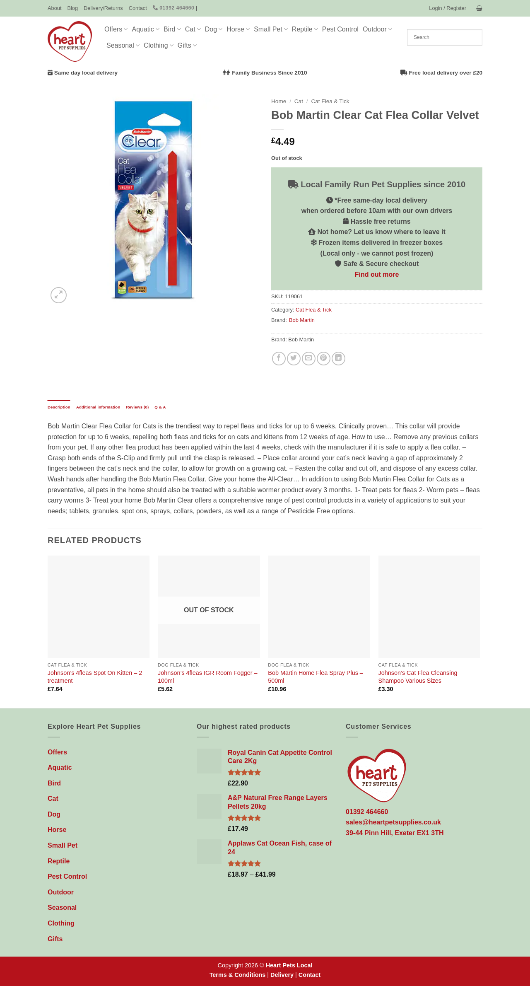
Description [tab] (59, 407)
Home (278, 101)
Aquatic (145, 29)
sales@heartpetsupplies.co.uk (393, 822)
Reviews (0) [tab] (137, 407)
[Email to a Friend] (309, 358)
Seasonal (123, 45)
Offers (116, 29)
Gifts (187, 45)
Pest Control (340, 29)
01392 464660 (174, 8)
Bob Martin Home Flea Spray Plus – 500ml (315, 676)
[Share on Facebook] (279, 358)
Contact (138, 8)
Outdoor (377, 29)
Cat (193, 29)
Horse (238, 29)
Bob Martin (302, 320)
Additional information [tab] (98, 407)
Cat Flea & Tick (330, 101)
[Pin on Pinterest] (323, 358)
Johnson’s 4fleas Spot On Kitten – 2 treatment (95, 676)
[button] (447, 8)
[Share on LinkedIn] (338, 358)
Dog (214, 29)
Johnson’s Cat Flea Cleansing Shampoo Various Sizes (418, 676)
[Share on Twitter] (294, 358)
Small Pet (271, 29)
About (54, 8)
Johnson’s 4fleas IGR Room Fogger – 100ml (208, 676)
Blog (72, 8)
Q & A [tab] (160, 407)
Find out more (377, 274)
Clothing (158, 45)
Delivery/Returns (103, 8)
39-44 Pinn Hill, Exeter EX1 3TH (395, 832)
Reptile (305, 29)
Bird (172, 29)
